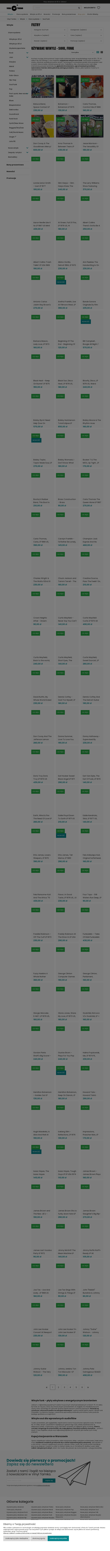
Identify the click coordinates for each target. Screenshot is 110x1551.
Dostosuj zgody (38, 1538)
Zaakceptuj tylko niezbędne (16, 1538)
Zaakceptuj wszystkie (58, 1538)
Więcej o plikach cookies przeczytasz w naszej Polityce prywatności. (27, 1533)
